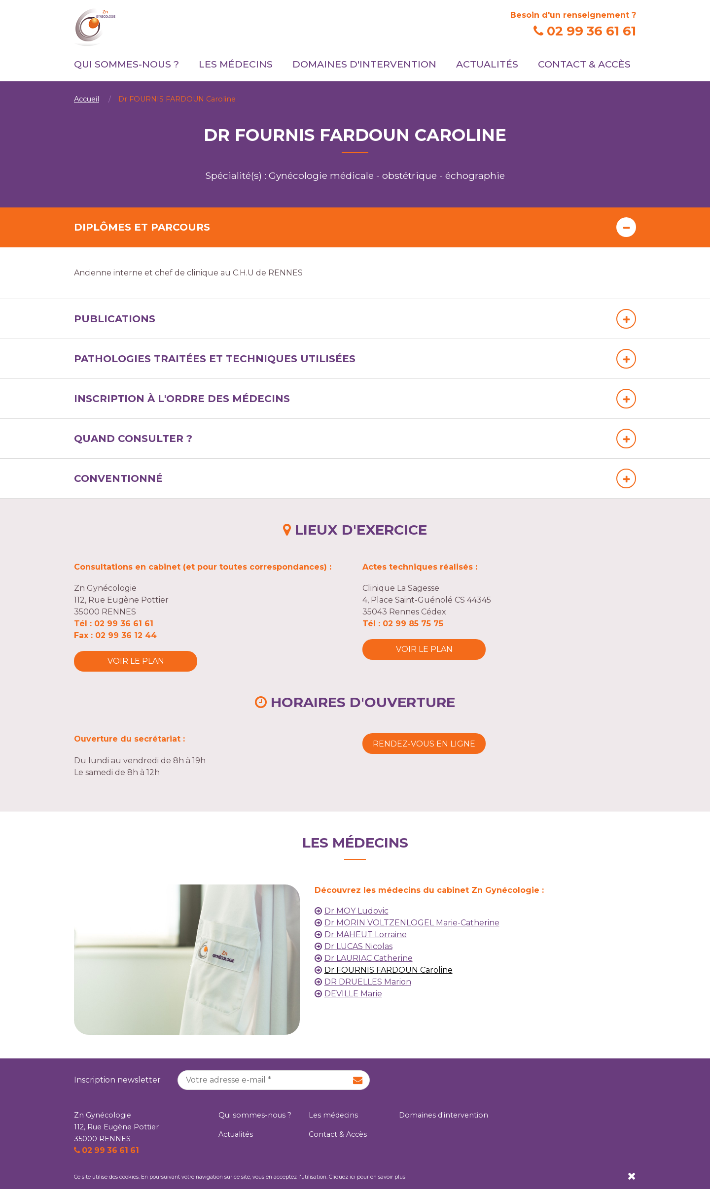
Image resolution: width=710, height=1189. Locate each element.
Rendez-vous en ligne (424, 743)
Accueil (86, 99)
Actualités (487, 64)
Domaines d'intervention (364, 64)
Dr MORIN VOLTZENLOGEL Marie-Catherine (411, 922)
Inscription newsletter (117, 1080)
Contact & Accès (584, 64)
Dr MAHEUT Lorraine (365, 934)
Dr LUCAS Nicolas (358, 946)
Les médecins (236, 64)
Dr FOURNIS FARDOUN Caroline (388, 970)
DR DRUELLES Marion (367, 981)
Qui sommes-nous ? (126, 64)
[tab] (355, 227)
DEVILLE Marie (353, 993)
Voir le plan (135, 661)
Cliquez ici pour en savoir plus (367, 1176)
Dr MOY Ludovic (356, 911)
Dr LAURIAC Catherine (368, 958)
